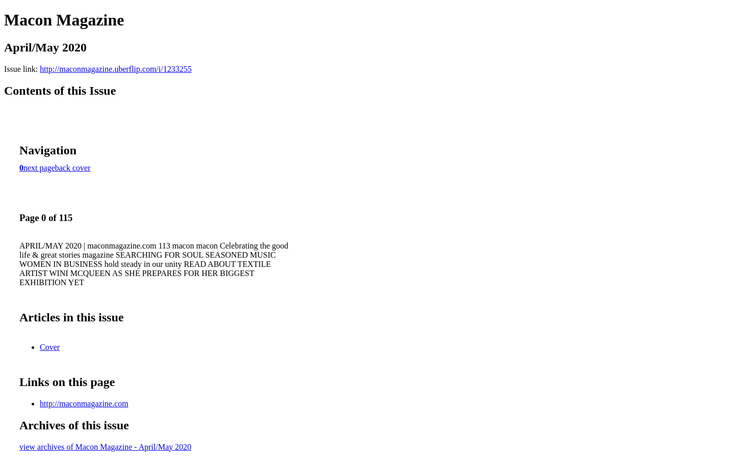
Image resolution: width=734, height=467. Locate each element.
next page (39, 167)
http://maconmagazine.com (84, 403)
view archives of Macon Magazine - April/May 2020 (105, 447)
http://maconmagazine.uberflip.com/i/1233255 (116, 69)
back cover (73, 167)
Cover (50, 347)
